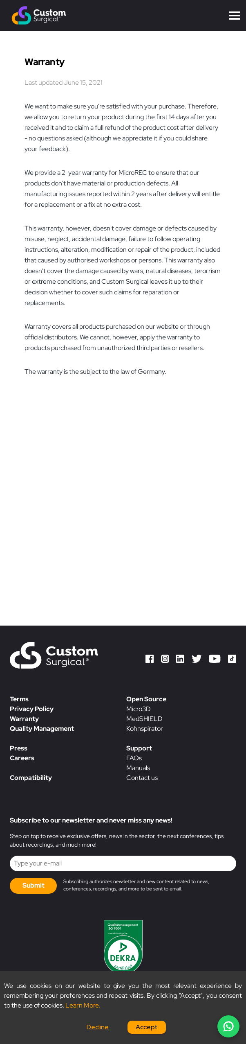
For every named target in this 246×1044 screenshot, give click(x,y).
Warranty (24, 718)
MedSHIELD (144, 718)
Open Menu (234, 15)
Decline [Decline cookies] (98, 1027)
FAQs (134, 758)
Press (18, 748)
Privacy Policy (32, 709)
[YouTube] (215, 660)
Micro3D (138, 709)
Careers (22, 758)
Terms (19, 699)
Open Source (146, 699)
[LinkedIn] (180, 660)
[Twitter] (197, 660)
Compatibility (31, 777)
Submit (33, 885)
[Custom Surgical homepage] (54, 656)
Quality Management (42, 728)
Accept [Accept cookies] (147, 1027)
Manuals (138, 768)
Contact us (142, 777)
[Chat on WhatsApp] (228, 1026)
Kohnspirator (144, 728)
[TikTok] (232, 660)
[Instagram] (165, 660)
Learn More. (83, 1005)
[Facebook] (149, 660)
